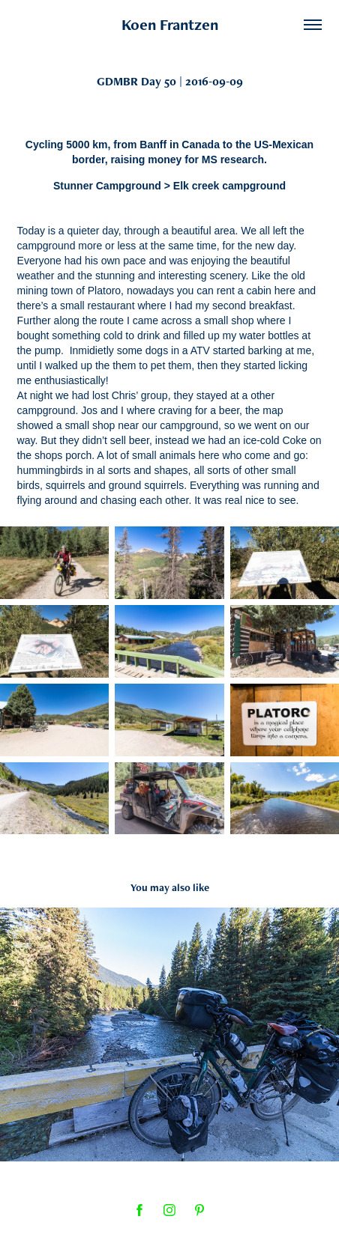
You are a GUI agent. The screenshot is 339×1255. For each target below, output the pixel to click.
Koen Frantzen (170, 24)
